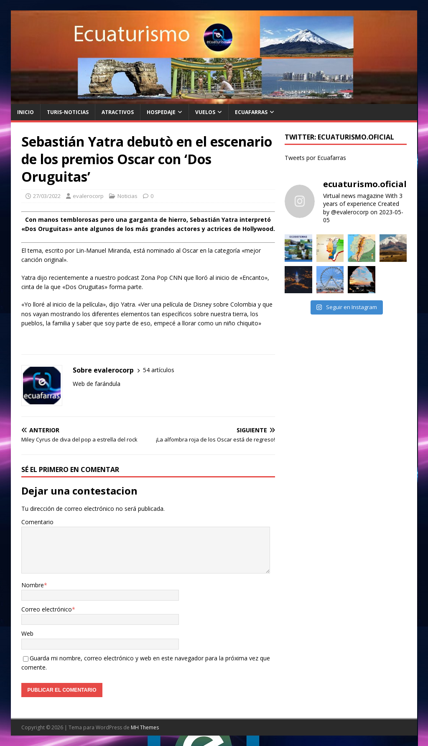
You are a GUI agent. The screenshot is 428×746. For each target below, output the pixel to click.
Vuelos (205, 112)
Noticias (127, 196)
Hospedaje (161, 112)
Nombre (32, 585)
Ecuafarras (251, 112)
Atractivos (118, 112)
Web (27, 633)
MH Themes (145, 727)
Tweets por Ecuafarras (315, 158)
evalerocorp (88, 196)
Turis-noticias (68, 112)
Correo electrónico (46, 609)
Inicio (25, 112)
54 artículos (158, 370)
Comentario (37, 522)
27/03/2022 (47, 196)
